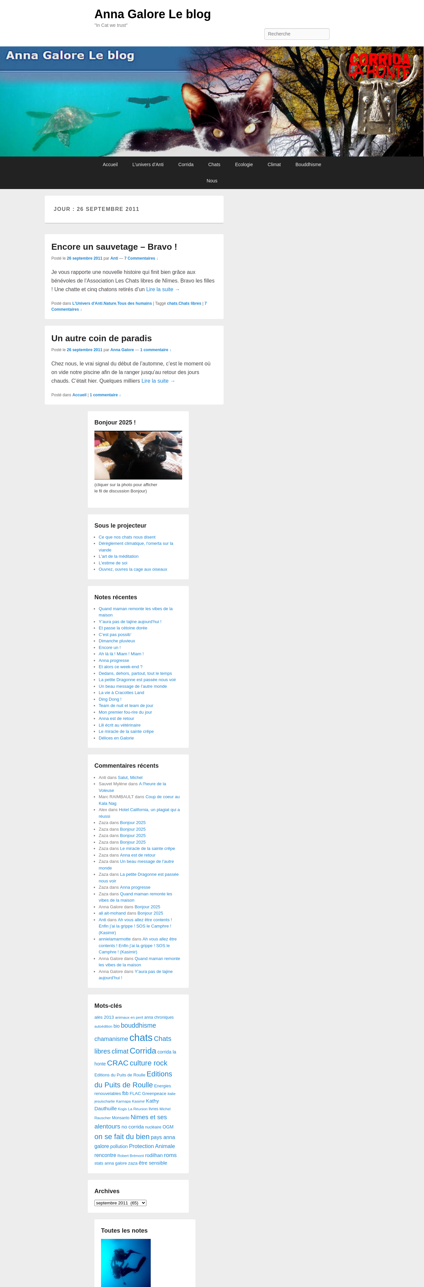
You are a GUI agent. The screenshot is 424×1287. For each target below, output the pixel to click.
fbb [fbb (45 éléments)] (125, 1093)
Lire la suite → (163, 289)
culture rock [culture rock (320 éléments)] (149, 1063)
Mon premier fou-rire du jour (125, 712)
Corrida (185, 164)
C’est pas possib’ (115, 634)
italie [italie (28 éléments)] (172, 1093)
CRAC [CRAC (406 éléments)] (118, 1063)
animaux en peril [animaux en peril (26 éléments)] (129, 1017)
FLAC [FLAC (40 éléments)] (135, 1093)
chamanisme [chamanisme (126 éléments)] (111, 1039)
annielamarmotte (115, 938)
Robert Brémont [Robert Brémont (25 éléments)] (130, 1156)
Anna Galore (122, 350)
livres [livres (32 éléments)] (153, 1109)
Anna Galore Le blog (152, 14)
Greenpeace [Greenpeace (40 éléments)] (154, 1093)
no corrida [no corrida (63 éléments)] (133, 1126)
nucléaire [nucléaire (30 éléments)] (153, 1127)
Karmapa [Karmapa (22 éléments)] (123, 1101)
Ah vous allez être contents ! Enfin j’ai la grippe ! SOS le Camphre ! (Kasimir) (135, 926)
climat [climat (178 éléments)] (120, 1051)
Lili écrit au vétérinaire (119, 725)
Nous (212, 180)
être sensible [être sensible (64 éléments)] (153, 1163)
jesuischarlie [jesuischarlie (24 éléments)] (104, 1101)
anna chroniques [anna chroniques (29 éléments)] (159, 1017)
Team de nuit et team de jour (126, 705)
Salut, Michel (130, 777)
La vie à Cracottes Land (121, 692)
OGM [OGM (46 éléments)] (168, 1126)
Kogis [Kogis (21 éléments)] (122, 1109)
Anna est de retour (116, 718)
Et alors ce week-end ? (120, 666)
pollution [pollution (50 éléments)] (119, 1146)
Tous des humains (134, 303)
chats (172, 303)
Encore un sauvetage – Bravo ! (114, 247)
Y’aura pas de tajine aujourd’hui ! (130, 621)
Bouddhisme (308, 164)
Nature (110, 303)
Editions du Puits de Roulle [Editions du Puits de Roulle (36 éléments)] (119, 1074)
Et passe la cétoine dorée (123, 627)
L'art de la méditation (118, 556)
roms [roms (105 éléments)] (170, 1155)
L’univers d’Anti (148, 164)
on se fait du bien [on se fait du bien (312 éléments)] (122, 1136)
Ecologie (244, 164)
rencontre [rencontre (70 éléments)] (105, 1155)
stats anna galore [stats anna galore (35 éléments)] (110, 1163)
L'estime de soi (113, 562)
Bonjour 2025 (132, 822)
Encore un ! (110, 647)
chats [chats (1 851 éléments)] (141, 1037)
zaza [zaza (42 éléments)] (132, 1163)
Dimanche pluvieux (117, 640)
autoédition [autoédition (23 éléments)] (103, 1026)
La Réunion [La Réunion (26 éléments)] (138, 1109)
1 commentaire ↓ (155, 350)
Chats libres (190, 303)
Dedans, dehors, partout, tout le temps (135, 673)
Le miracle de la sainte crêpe (126, 731)
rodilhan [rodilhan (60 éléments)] (154, 1155)
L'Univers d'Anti (87, 303)
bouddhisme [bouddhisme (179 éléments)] (138, 1025)
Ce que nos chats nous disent (127, 537)
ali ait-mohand (112, 913)
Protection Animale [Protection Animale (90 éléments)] (152, 1146)
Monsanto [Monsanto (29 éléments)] (121, 1118)
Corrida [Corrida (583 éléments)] (143, 1050)
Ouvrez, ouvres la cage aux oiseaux (133, 569)
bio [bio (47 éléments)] (117, 1026)
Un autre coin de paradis (101, 338)
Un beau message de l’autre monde (133, 686)
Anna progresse (114, 660)
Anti (114, 258)
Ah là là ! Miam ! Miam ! (121, 653)
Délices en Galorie (116, 738)
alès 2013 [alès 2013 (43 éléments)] (104, 1017)
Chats (214, 164)
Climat (274, 164)
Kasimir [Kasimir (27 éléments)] (138, 1101)
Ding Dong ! (110, 699)
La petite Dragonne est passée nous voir (137, 679)
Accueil (110, 164)
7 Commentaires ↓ (141, 258)
